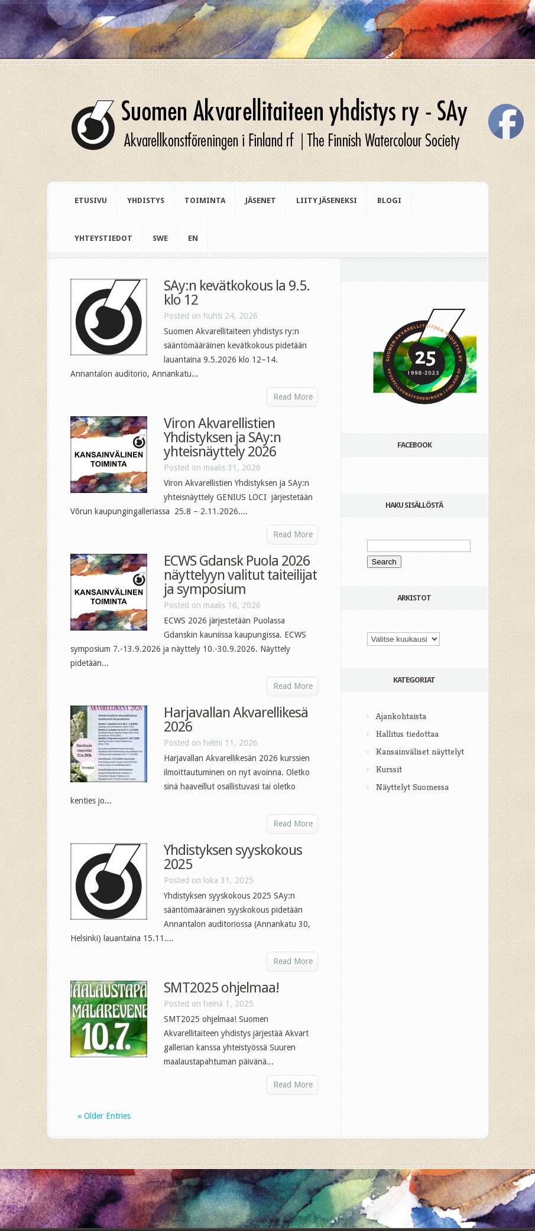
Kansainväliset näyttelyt (420, 751)
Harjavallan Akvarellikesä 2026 (236, 719)
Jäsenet (260, 200)
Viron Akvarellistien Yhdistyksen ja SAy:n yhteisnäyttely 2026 (222, 437)
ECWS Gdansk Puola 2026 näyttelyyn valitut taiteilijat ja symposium (240, 575)
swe (160, 238)
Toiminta (204, 200)
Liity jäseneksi (326, 200)
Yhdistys (145, 200)
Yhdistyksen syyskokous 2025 (233, 857)
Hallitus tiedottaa (407, 733)
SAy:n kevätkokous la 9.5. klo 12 (237, 292)
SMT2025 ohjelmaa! (221, 987)
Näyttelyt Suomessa (412, 786)
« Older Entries (104, 1116)
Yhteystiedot (103, 238)
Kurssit (389, 769)
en (193, 238)
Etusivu (90, 200)
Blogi (389, 200)
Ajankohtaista (401, 715)
